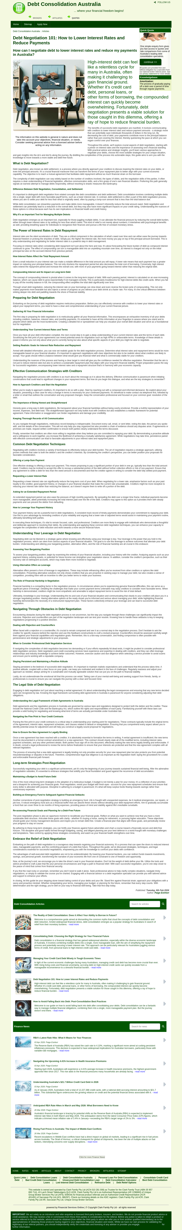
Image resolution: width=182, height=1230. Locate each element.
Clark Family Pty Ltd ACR (131, 1197)
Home (16, 24)
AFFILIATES (108, 1171)
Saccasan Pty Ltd (55, 1200)
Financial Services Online (71, 1207)
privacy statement (150, 74)
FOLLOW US (162, 2)
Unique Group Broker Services (79, 1200)
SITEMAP (122, 1171)
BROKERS (95, 1171)
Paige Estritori (161, 893)
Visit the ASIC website (151, 1224)
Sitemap (28, 24)
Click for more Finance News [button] (92, 1157)
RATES (25, 1171)
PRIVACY (82, 1171)
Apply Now (42, 24)
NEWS (35, 1171)
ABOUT (58, 1171)
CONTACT (69, 1171)
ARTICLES (46, 1171)
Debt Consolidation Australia (26, 31)
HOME (16, 1171)
